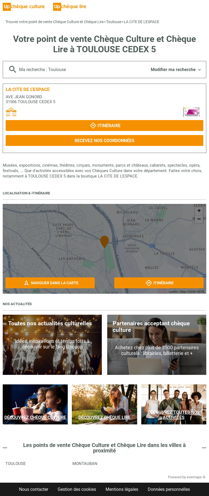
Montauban (84, 463)
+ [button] (199, 211)
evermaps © (196, 477)
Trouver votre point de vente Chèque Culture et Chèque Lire (54, 22)
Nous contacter (33, 489)
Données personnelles (169, 489)
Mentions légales (122, 489)
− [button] (199, 219)
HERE (200, 291)
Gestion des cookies (77, 489)
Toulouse (113, 22)
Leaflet (173, 291)
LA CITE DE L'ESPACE (141, 22)
